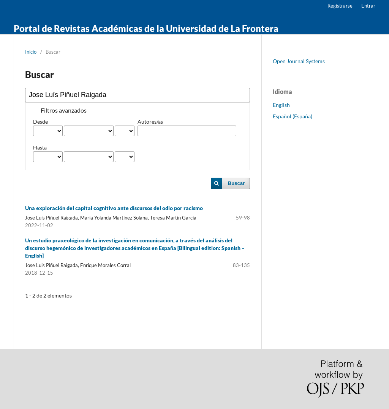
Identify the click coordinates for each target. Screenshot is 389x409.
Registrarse (340, 6)
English (281, 105)
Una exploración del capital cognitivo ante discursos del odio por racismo (114, 208)
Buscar (236, 183)
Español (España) (292, 116)
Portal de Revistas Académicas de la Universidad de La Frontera (146, 28)
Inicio (30, 52)
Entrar (368, 6)
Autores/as (150, 121)
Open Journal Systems (299, 61)
